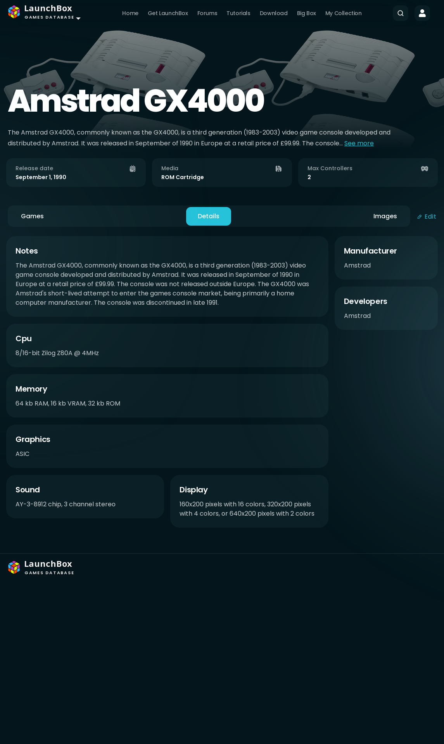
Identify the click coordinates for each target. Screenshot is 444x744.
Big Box (306, 13)
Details (208, 216)
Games (32, 216)
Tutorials (238, 13)
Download (274, 13)
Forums (207, 13)
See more (359, 143)
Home (130, 13)
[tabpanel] (222, 385)
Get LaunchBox (168, 13)
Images (385, 216)
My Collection (343, 13)
